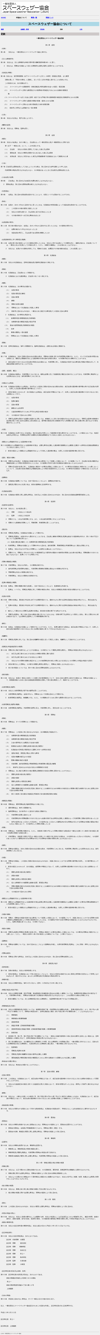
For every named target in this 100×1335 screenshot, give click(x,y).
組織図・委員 (25, 29)
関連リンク (49, 17)
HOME (3, 17)
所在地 (42, 29)
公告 (81, 29)
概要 (2, 29)
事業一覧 (34, 17)
